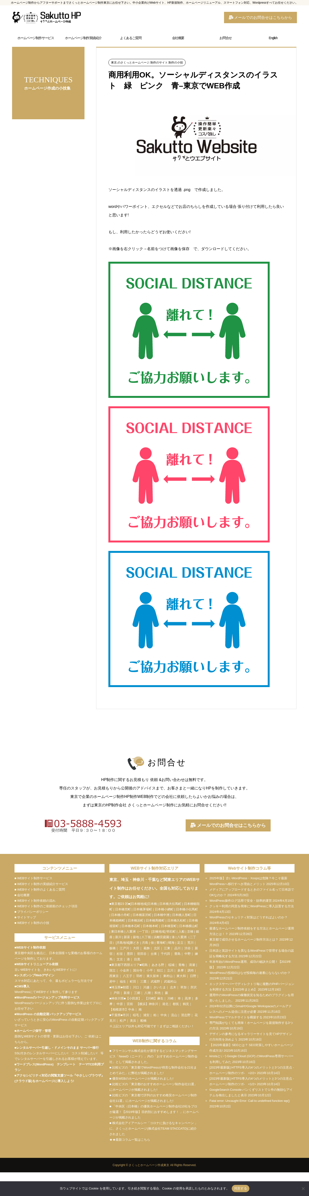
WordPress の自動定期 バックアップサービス (48, 1014)
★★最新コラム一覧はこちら (129, 1139)
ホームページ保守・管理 (33, 1031)
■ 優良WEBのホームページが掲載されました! (141, 1078)
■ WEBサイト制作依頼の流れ (35, 900)
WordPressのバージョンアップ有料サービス (48, 997)
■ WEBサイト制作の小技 (31, 923)
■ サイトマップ (25, 917)
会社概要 (178, 38)
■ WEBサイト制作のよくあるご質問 (39, 889)
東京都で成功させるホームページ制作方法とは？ (243, 939)
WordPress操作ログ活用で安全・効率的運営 (240, 900)
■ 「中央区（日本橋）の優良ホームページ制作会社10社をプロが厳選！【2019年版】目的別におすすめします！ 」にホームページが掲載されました (154, 1112)
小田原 (133, 998)
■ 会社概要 (22, 895)
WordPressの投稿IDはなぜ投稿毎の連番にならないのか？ (249, 973)
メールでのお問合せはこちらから (260, 17)
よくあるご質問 (130, 38)
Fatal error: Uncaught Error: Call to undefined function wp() (249, 1101)
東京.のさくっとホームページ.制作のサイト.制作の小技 (147, 62)
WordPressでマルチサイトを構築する (235, 1017)
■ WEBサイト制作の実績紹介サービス (41, 884)
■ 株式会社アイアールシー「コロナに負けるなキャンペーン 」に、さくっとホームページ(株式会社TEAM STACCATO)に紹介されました (153, 1128)
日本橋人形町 (181, 915)
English (273, 38)
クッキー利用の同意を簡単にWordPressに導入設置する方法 (251, 906)
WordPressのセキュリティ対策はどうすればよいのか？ (248, 917)
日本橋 (152, 904)
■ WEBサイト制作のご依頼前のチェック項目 (45, 906)
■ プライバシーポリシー (31, 912)
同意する (240, 1188)
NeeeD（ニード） (131, 1056)
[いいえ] (303, 1188)
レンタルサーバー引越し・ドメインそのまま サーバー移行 (57, 1047)
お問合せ (225, 38)
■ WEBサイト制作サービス (33, 878)
